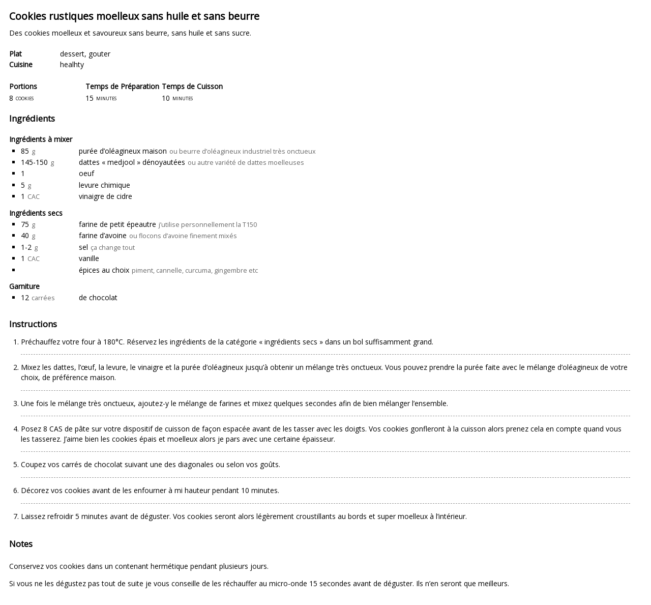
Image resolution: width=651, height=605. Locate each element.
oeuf (86, 173)
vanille (89, 258)
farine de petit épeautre (117, 224)
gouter (99, 54)
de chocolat (98, 297)
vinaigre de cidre (105, 196)
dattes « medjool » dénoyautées (132, 162)
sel (83, 247)
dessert (72, 54)
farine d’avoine (103, 235)
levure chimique (104, 185)
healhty (72, 64)
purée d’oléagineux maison (123, 151)
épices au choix (104, 270)
